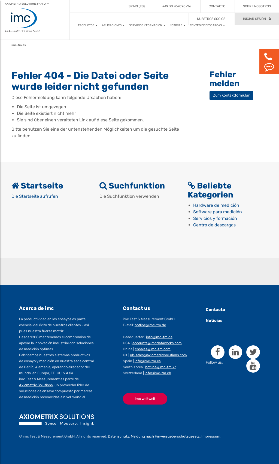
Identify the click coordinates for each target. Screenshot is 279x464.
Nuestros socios (211, 19)
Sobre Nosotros (257, 6)
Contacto (217, 6)
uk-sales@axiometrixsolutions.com (158, 355)
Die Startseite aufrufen (34, 196)
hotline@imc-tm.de (150, 325)
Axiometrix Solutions (36, 385)
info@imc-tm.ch (158, 373)
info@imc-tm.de (159, 337)
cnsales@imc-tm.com (153, 349)
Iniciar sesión (254, 19)
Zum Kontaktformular (231, 95)
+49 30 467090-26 (176, 6)
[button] (88, 25)
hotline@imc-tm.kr (160, 367)
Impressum (210, 436)
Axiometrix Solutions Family (27, 3)
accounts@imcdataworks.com (157, 343)
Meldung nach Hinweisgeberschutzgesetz (165, 436)
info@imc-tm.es (148, 361)
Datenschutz (118, 436)
